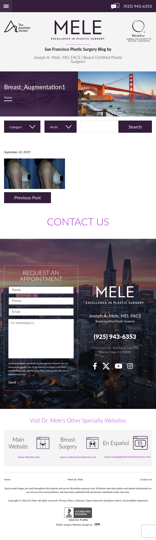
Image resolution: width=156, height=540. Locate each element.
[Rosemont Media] (96, 524)
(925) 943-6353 (115, 336)
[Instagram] (132, 367)
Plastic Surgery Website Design (72, 524)
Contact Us (146, 479)
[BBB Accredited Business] (78, 514)
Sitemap (80, 500)
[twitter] (108, 367)
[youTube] (120, 367)
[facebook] (97, 367)
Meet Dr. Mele (75, 479)
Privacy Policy (66, 500)
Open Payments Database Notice (103, 500)
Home (8, 97)
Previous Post (27, 197)
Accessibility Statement (135, 500)
